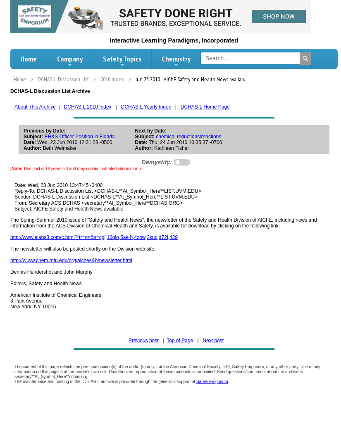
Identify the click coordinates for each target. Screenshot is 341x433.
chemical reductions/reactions (188, 137)
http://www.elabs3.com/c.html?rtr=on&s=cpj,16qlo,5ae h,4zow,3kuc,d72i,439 (94, 237)
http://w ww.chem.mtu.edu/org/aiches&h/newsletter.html (71, 260)
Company (70, 61)
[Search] (305, 58)
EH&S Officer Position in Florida (80, 137)
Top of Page (180, 340)
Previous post (144, 340)
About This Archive (35, 107)
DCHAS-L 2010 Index (88, 107)
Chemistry (176, 61)
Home (28, 59)
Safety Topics (122, 61)
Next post (213, 340)
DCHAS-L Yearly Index (146, 107)
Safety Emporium (212, 381)
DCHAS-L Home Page (205, 107)
